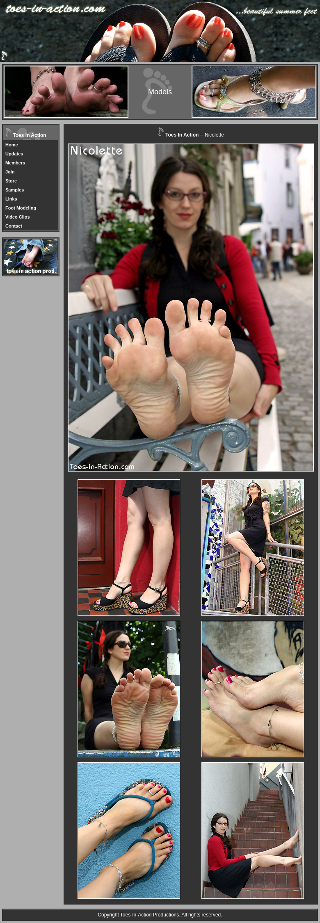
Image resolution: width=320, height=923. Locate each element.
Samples (14, 189)
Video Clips (17, 216)
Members (15, 162)
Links (11, 198)
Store (11, 180)
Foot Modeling (20, 207)
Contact (13, 225)
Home (11, 144)
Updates (14, 153)
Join (10, 171)
